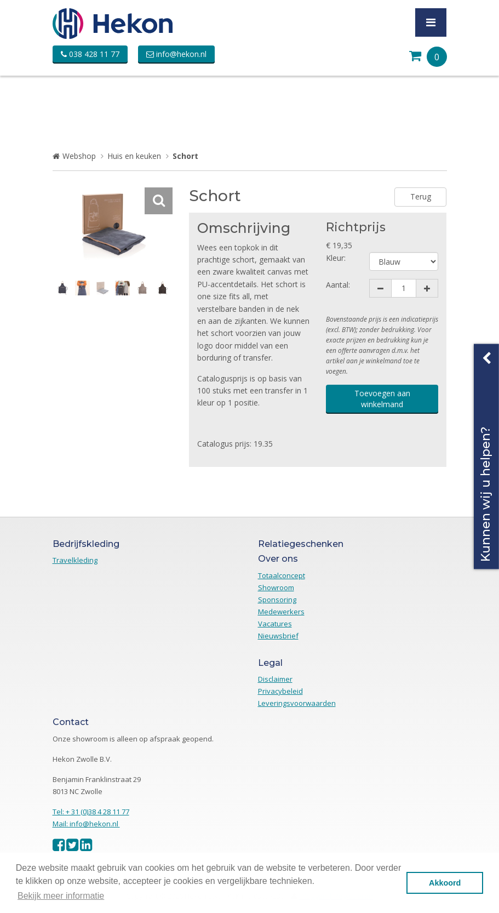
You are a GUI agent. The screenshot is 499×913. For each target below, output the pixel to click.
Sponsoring (277, 599)
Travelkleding (75, 560)
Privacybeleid (280, 691)
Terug (420, 196)
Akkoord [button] (445, 882)
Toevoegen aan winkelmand (382, 398)
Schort (185, 156)
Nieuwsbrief (278, 636)
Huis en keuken (134, 156)
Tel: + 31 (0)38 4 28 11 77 (91, 812)
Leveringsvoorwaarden (297, 703)
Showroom (276, 587)
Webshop (79, 156)
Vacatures (275, 624)
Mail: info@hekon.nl (86, 824)
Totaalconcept (281, 575)
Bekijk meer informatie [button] (61, 895)
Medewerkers (281, 612)
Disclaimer (275, 679)
